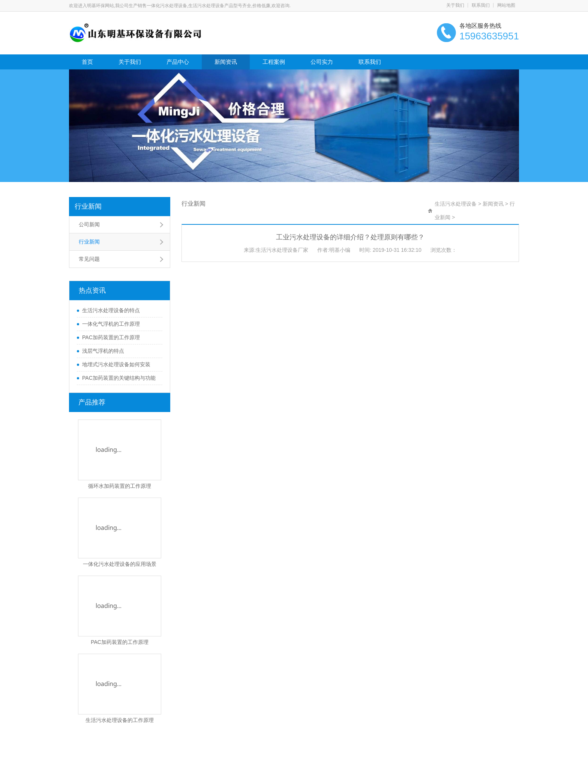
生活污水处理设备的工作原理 (120, 720)
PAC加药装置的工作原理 (111, 337)
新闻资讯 (225, 62)
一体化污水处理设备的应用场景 (119, 564)
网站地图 (506, 5)
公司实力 (321, 62)
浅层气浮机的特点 (103, 351)
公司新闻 (89, 224)
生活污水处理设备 (456, 204)
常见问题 (89, 259)
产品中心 (177, 62)
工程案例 (273, 62)
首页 (87, 62)
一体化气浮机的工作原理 (111, 324)
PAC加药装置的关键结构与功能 (119, 378)
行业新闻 (88, 206)
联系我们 (481, 5)
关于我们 (455, 5)
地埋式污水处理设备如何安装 (116, 364)
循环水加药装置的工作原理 (119, 486)
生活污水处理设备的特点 (111, 310)
